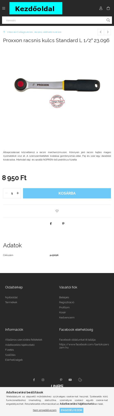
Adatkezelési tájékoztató (20, 344)
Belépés (64, 297)
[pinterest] (63, 223)
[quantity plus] (18, 193)
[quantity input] (12, 193)
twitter (52, 379)
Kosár (62, 312)
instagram (43, 379)
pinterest (61, 379)
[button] (57, 211)
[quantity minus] (6, 193)
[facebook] (51, 223)
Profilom (64, 307)
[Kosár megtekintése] (108, 8)
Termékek (11, 302)
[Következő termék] (108, 32)
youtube (70, 379)
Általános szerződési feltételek (23, 339)
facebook (34, 379)
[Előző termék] (101, 32)
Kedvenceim (67, 317)
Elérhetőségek (14, 359)
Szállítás (10, 354)
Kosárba (67, 193)
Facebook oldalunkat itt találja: (77, 339)
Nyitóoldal (11, 297)
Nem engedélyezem (44, 410)
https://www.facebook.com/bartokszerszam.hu (84, 346)
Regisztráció (66, 302)
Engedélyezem (71, 410)
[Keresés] (57, 20)
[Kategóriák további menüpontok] (3, 8)
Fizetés (9, 349)
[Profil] (101, 8)
